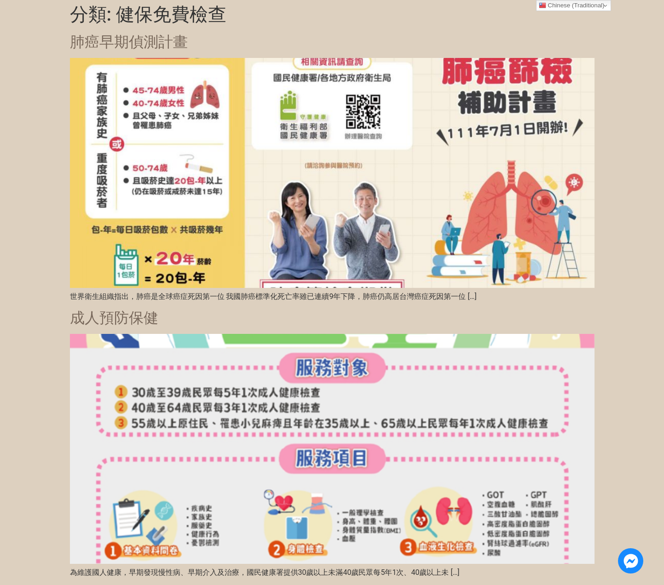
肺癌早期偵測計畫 (129, 42)
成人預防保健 (114, 318)
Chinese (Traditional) (572, 5)
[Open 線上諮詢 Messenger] (630, 561)
